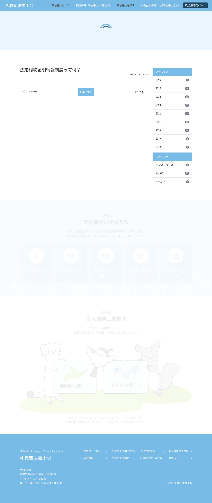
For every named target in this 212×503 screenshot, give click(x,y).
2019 (172, 138)
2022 (172, 113)
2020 (172, 130)
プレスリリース (172, 165)
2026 (172, 80)
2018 (172, 147)
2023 (172, 105)
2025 (172, 88)
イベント (172, 181)
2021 (172, 122)
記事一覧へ (86, 92)
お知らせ (172, 173)
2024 (172, 96)
